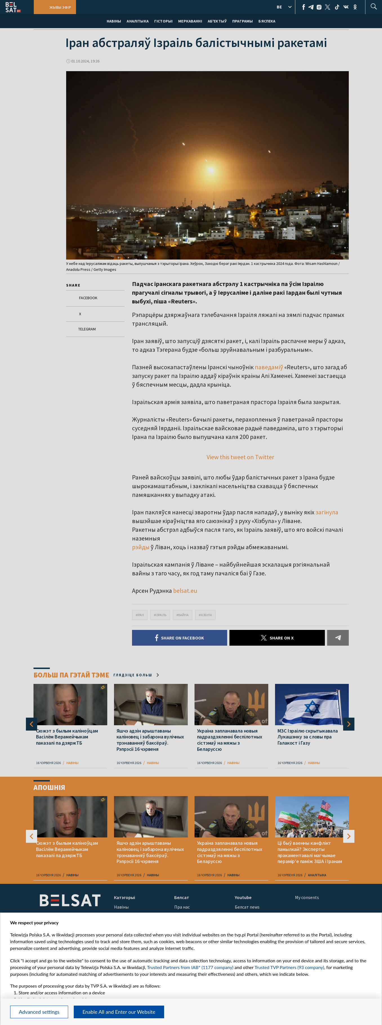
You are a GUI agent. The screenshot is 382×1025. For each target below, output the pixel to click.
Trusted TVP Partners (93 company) (289, 967)
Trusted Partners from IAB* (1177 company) (190, 967)
